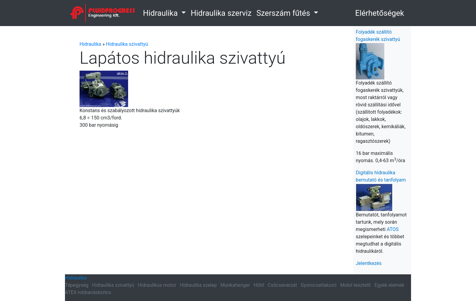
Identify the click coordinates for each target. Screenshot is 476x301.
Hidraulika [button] (161, 13)
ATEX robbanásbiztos (88, 292)
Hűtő (258, 285)
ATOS (393, 229)
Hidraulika (90, 44)
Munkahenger (235, 285)
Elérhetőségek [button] (379, 13)
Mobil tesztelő (355, 285)
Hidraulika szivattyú (127, 44)
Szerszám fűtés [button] (284, 13)
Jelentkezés (369, 263)
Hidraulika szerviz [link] (221, 13)
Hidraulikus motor (157, 285)
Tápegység (76, 285)
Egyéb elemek (389, 285)
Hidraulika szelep (198, 285)
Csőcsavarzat (282, 285)
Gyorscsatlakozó (318, 285)
